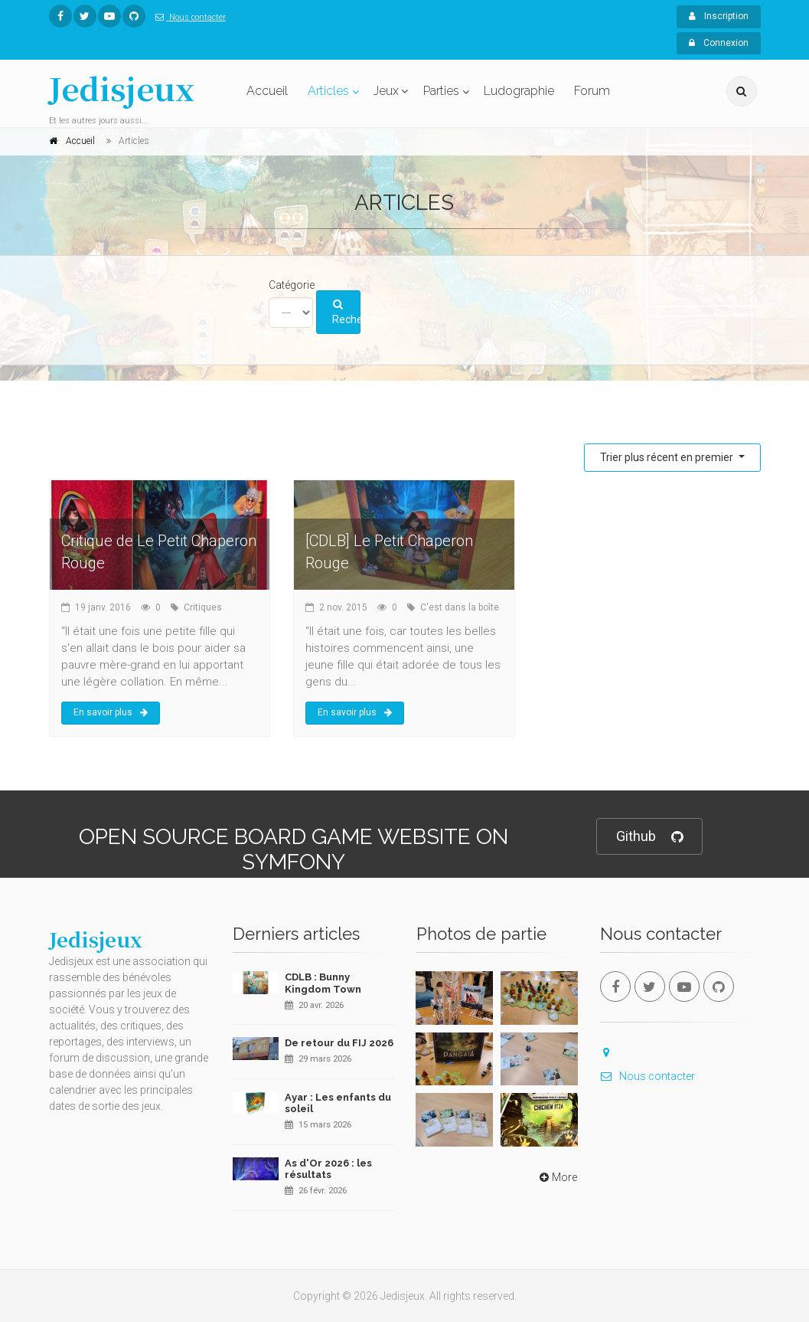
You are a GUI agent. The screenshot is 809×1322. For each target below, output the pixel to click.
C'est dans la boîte (459, 607)
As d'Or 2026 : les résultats (328, 1169)
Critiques (203, 607)
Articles (328, 90)
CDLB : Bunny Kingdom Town (323, 983)
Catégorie (292, 285)
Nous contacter (187, 17)
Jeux (386, 90)
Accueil (267, 90)
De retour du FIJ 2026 (339, 1043)
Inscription (719, 16)
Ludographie (519, 90)
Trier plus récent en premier (668, 457)
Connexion (719, 43)
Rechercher (346, 312)
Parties (441, 90)
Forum (592, 90)
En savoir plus (110, 712)
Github (649, 837)
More (557, 1177)
